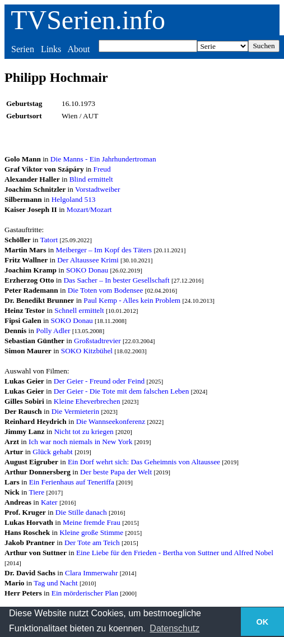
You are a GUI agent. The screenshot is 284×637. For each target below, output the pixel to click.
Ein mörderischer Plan (85, 593)
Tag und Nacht (55, 583)
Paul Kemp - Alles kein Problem (131, 300)
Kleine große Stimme (91, 532)
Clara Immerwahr (91, 573)
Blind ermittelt (91, 179)
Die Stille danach (81, 512)
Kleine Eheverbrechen (87, 401)
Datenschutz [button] (174, 628)
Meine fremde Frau (91, 522)
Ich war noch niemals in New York (80, 441)
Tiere (36, 492)
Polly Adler (53, 330)
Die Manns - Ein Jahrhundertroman (103, 159)
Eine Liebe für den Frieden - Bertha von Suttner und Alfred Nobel (174, 552)
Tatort (49, 240)
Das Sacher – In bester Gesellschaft (116, 280)
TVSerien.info (88, 20)
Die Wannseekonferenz (110, 421)
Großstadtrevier (97, 340)
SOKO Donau (87, 270)
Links (51, 49)
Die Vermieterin (75, 411)
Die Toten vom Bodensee (105, 290)
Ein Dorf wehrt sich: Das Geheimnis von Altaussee (144, 462)
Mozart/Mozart (89, 209)
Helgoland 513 (74, 199)
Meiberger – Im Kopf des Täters (103, 250)
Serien (22, 49)
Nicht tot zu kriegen (83, 431)
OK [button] (263, 621)
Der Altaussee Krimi (88, 260)
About (78, 49)
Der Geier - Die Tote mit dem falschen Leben (121, 391)
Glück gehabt (52, 451)
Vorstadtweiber (97, 189)
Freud (102, 169)
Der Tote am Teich (92, 542)
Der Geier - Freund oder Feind (99, 381)
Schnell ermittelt (79, 310)
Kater (49, 502)
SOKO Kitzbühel (87, 351)
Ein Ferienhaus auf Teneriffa (71, 482)
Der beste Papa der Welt (116, 472)
